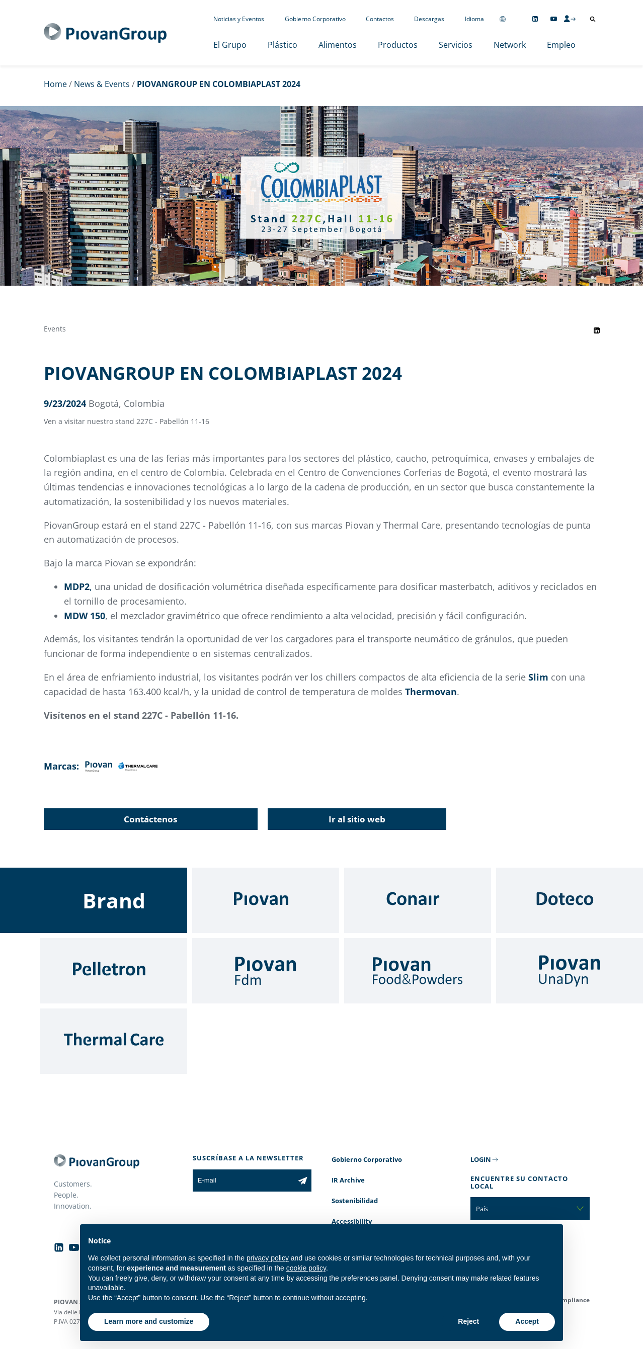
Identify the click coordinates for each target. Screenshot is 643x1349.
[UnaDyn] (569, 970)
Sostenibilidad (355, 1200)
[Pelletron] (113, 970)
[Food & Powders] (417, 970)
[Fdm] (265, 970)
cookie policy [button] (306, 1268)
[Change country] (503, 19)
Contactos (380, 19)
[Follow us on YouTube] (553, 19)
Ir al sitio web (357, 819)
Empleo (561, 44)
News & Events (102, 84)
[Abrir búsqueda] (593, 19)
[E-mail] (243, 1180)
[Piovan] (265, 900)
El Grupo (230, 44)
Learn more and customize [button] (148, 1321)
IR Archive (348, 1180)
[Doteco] (569, 900)
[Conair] (417, 900)
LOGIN (480, 1159)
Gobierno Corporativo (315, 19)
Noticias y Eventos (238, 19)
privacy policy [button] (268, 1258)
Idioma (474, 19)
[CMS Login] (570, 19)
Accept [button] (527, 1321)
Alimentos (337, 44)
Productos (398, 44)
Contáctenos (150, 819)
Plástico (282, 44)
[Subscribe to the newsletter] (302, 1180)
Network (510, 44)
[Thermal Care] (113, 1041)
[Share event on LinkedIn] (597, 330)
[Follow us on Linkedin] (535, 19)
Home (55, 84)
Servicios (455, 44)
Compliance (572, 1300)
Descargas (429, 19)
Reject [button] (468, 1321)
